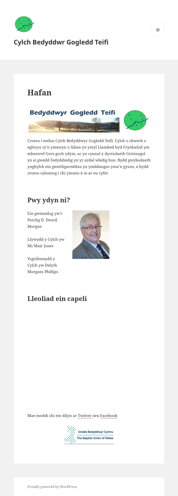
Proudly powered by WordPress (52, 486)
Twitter (85, 415)
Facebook (108, 415)
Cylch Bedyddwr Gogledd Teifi (61, 42)
